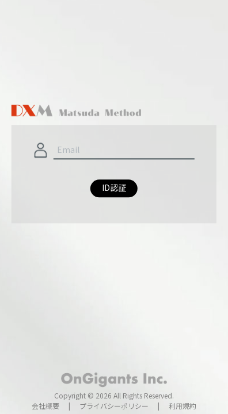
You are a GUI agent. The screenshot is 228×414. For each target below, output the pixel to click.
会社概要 (45, 406)
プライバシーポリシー (114, 406)
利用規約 (182, 406)
